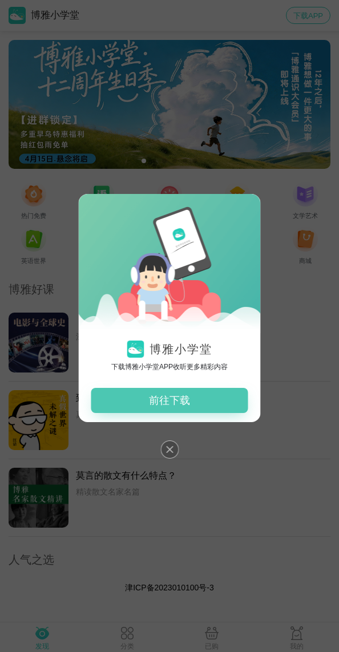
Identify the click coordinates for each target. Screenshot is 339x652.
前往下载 (169, 400)
